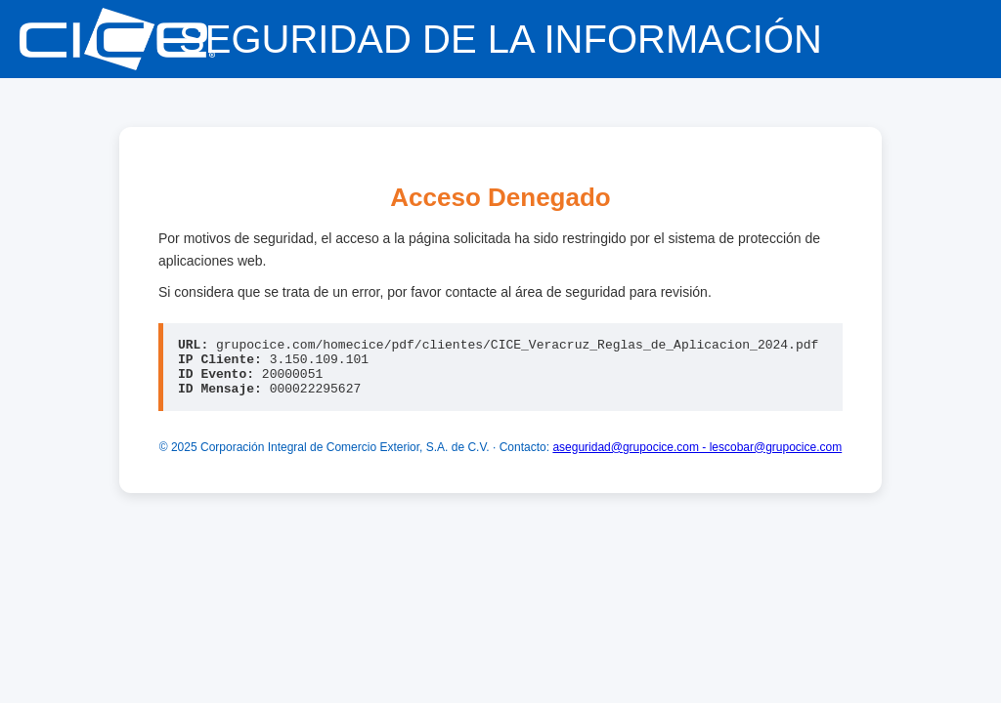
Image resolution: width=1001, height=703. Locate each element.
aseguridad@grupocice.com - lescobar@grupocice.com (697, 459)
